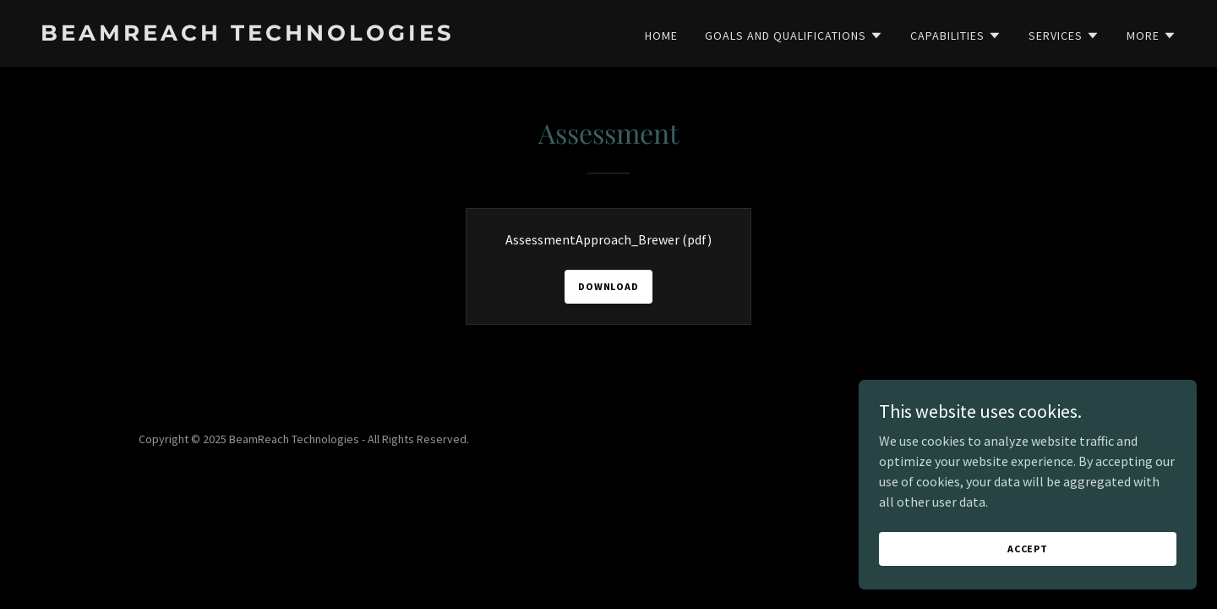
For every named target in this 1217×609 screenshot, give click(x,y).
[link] (318, 35)
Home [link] (661, 35)
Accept (1027, 571)
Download (608, 286)
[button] (794, 35)
